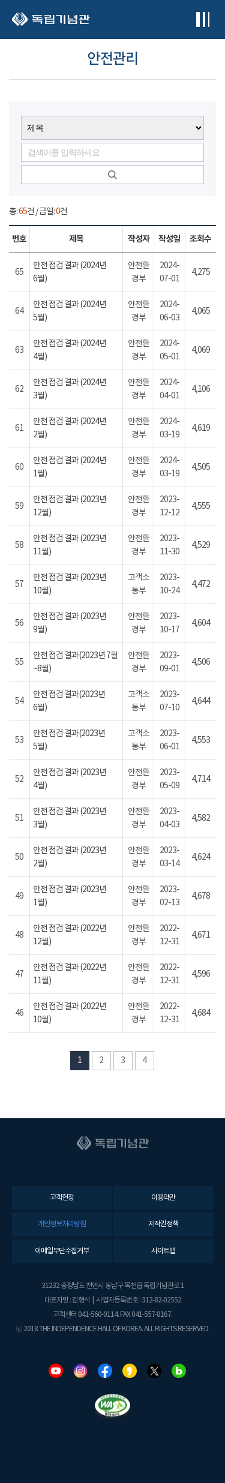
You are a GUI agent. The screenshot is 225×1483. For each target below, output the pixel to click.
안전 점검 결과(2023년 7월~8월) (75, 662)
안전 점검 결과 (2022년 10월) (69, 1013)
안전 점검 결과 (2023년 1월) (69, 896)
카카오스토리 (129, 1371)
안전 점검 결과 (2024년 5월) (69, 311)
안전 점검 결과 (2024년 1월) (69, 467)
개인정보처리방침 (62, 1224)
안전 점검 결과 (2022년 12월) (69, 935)
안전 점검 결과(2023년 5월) (69, 740)
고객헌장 (62, 1198)
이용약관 (163, 1198)
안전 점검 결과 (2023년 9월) (69, 623)
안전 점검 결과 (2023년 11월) (69, 545)
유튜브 (56, 1371)
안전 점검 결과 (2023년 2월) (69, 857)
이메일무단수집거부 (62, 1251)
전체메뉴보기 (202, 19)
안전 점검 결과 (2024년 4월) (69, 350)
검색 (112, 174)
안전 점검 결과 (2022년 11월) (69, 974)
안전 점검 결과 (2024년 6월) (69, 272)
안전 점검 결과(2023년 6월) (69, 701)
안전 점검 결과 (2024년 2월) (69, 428)
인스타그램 (80, 1371)
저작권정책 (163, 1224)
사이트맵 (163, 1251)
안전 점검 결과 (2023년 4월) (69, 779)
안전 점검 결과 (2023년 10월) (69, 584)
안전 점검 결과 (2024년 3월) (69, 389)
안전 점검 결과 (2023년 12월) (69, 506)
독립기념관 (51, 19)
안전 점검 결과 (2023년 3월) (69, 818)
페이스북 (105, 1371)
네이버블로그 (179, 1371)
